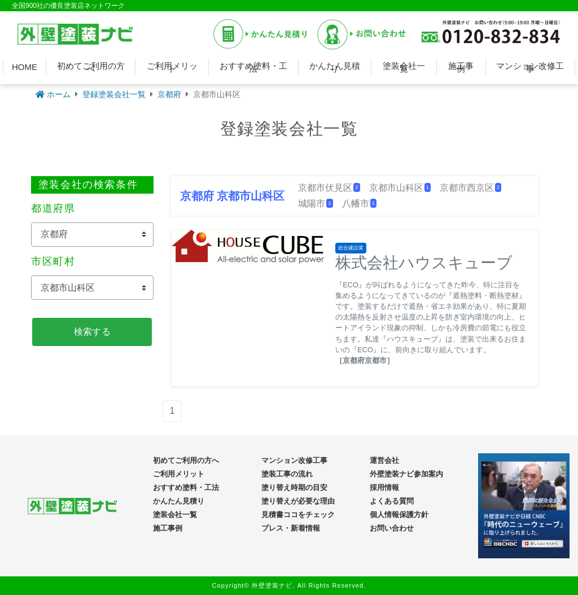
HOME (24, 67)
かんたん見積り (334, 67)
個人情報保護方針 (399, 514)
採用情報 (384, 487)
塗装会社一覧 (404, 67)
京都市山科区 (400, 188)
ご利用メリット (172, 67)
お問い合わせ (392, 528)
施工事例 (461, 67)
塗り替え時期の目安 (294, 487)
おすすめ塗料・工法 (253, 67)
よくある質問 (392, 501)
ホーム (53, 94)
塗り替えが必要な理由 (298, 501)
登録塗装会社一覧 (114, 94)
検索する (92, 331)
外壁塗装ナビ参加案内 (406, 474)
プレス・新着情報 (290, 528)
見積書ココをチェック (298, 514)
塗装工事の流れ (287, 474)
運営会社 (384, 460)
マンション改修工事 (530, 67)
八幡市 (359, 203)
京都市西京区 (470, 188)
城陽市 (315, 203)
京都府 (169, 94)
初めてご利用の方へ (91, 67)
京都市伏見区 (329, 188)
